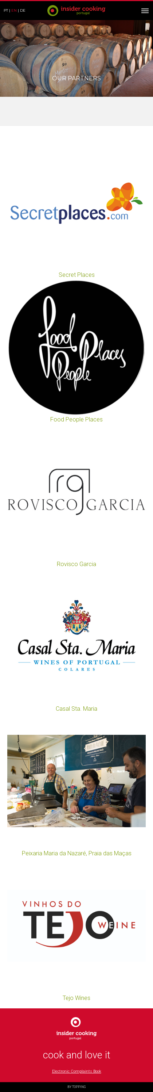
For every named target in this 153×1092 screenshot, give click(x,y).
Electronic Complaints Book (76, 1071)
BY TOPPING (76, 1087)
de (23, 10)
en (14, 10)
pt (6, 10)
